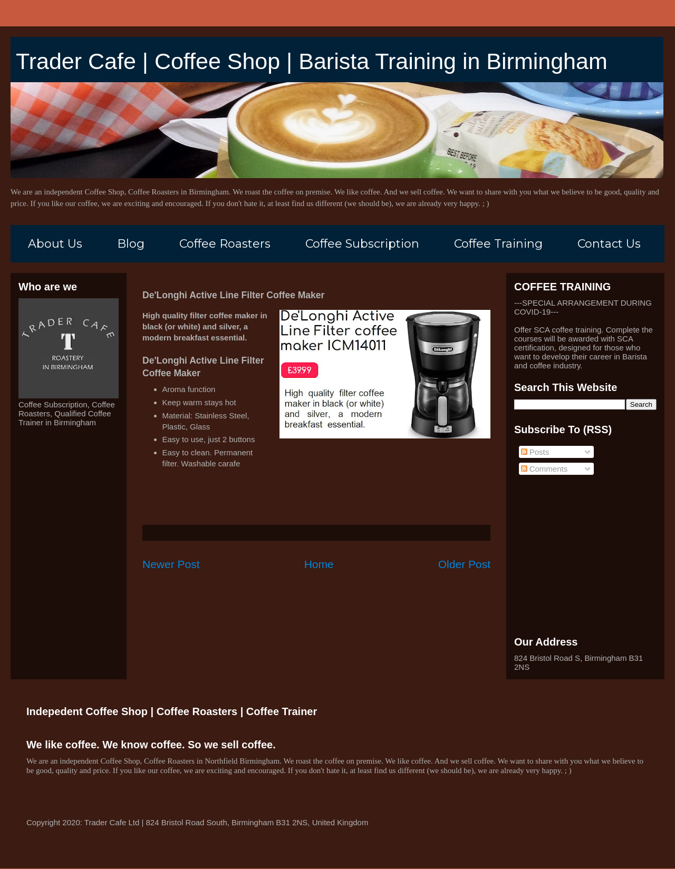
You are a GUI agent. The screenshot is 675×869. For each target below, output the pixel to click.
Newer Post (171, 564)
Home (319, 564)
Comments (544, 468)
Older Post (464, 564)
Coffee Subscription (362, 244)
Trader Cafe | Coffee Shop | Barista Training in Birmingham (312, 61)
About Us (55, 244)
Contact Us (609, 244)
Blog (130, 244)
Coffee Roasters (225, 244)
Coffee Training (498, 244)
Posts (535, 451)
